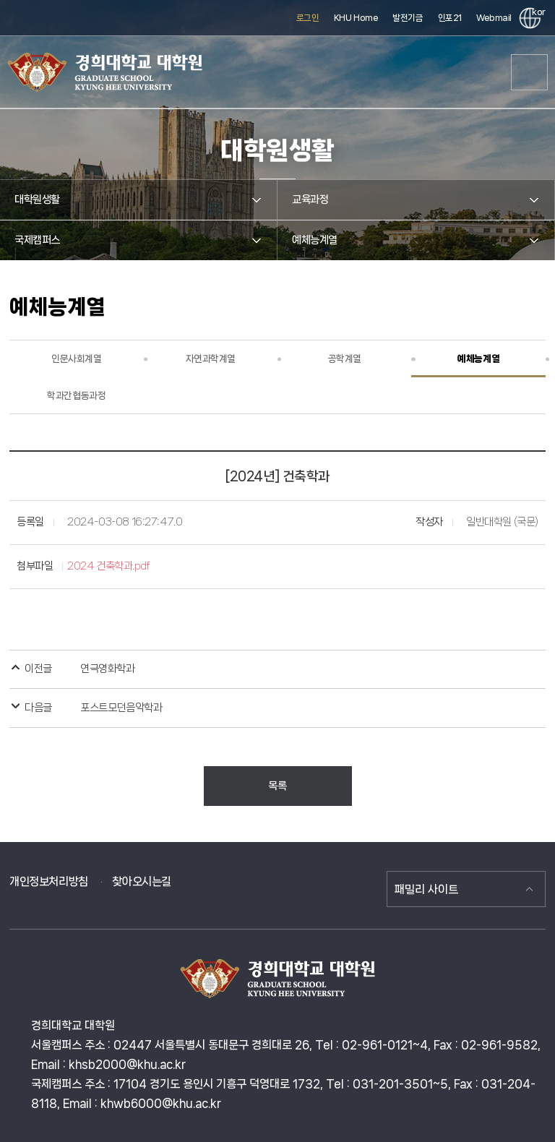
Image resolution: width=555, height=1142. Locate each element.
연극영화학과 (107, 668)
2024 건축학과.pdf (108, 566)
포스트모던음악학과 (121, 707)
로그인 (307, 17)
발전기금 (407, 17)
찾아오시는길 (141, 881)
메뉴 (530, 72)
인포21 (450, 17)
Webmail (494, 17)
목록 (277, 785)
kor (536, 12)
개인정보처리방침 (48, 881)
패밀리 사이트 (426, 889)
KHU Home (356, 17)
